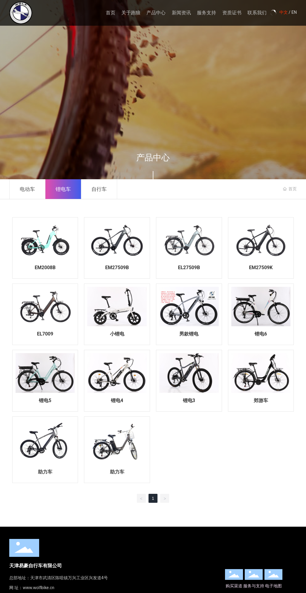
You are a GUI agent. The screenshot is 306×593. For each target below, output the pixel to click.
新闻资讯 (181, 12)
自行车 (99, 189)
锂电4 (117, 400)
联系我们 (257, 12)
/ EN (292, 12)
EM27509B (117, 267)
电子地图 (273, 585)
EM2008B (45, 267)
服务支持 (206, 12)
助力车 (45, 472)
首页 (110, 12)
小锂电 (117, 334)
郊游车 (261, 400)
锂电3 (189, 400)
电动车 (27, 189)
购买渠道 (234, 585)
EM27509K (261, 267)
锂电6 (261, 334)
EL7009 (45, 334)
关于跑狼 (130, 12)
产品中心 (156, 12)
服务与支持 (253, 585)
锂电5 (45, 400)
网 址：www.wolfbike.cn (31, 587)
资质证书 (231, 12)
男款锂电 (188, 334)
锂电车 (63, 189)
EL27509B (189, 267)
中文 (283, 12)
